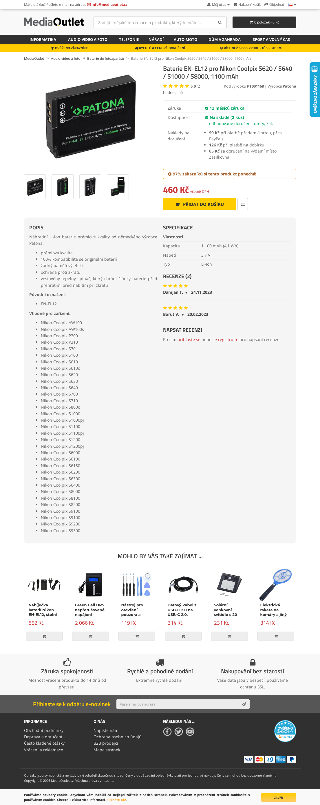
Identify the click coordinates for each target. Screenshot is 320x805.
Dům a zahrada (225, 39)
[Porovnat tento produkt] (242, 204)
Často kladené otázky (44, 743)
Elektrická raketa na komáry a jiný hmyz (273, 612)
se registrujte (225, 339)
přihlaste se (189, 339)
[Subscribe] (244, 704)
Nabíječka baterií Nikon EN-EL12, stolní (43, 610)
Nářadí (156, 39)
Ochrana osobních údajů (118, 736)
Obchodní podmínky (43, 730)
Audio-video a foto (87, 39)
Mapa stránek (107, 750)
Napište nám (106, 730)
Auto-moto (185, 39)
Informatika (43, 39)
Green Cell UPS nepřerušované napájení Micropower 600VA (90, 615)
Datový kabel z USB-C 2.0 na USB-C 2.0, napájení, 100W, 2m (183, 615)
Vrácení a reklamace (43, 750)
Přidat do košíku (199, 204)
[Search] (220, 22)
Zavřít (278, 797)
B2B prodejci (106, 743)
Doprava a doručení (43, 736)
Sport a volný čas (271, 39)
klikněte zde (116, 799)
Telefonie (129, 39)
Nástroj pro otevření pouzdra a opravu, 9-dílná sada (136, 615)
